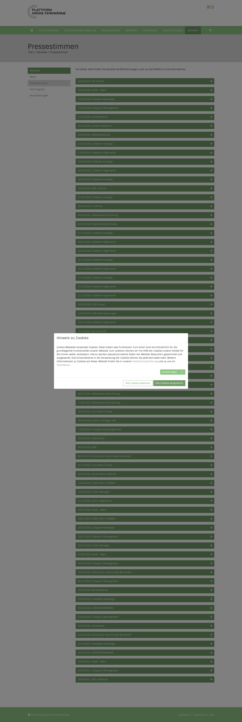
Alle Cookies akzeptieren (169, 383)
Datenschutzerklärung (145, 361)
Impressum (63, 364)
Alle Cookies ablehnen (137, 383)
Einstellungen (169, 371)
